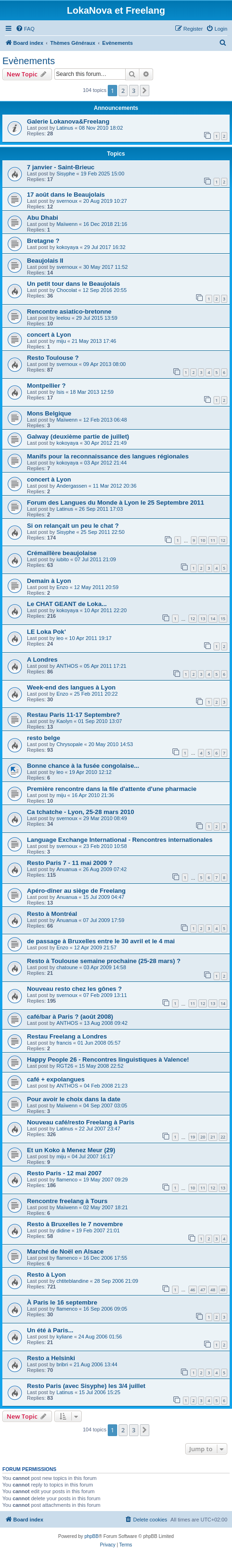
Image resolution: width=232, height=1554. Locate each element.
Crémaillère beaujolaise (61, 553)
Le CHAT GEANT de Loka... (67, 603)
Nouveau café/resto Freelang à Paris (80, 1122)
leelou (63, 318)
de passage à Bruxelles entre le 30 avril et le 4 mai (101, 941)
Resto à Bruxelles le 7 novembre (75, 1224)
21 (212, 1137)
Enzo (62, 587)
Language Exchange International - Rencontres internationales (120, 839)
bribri (62, 1364)
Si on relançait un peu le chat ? (73, 525)
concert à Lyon (49, 334)
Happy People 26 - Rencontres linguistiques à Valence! (108, 1059)
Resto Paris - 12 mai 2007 (64, 1173)
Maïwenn (66, 224)
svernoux (66, 201)
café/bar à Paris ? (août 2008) (70, 1016)
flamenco (66, 1179)
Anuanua (66, 869)
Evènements (28, 61)
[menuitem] (25, 28)
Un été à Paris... (50, 1330)
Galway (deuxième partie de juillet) (78, 436)
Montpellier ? (46, 385)
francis (63, 1043)
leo (59, 638)
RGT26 (64, 1066)
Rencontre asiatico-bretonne (69, 311)
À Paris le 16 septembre (62, 1302)
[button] (144, 90)
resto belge (43, 737)
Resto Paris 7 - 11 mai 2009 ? (69, 862)
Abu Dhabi (42, 217)
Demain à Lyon (49, 580)
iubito (62, 559)
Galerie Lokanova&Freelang (68, 121)
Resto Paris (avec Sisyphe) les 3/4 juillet (86, 1385)
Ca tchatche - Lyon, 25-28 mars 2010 (80, 811)
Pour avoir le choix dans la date (73, 1099)
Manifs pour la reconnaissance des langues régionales (108, 456)
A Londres (42, 659)
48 (212, 1290)
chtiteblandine (72, 1281)
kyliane (64, 1336)
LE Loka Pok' (46, 631)
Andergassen (71, 486)
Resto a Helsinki (51, 1358)
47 (202, 1290)
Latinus (64, 128)
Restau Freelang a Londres (67, 1036)
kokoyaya (67, 247)
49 (223, 1290)
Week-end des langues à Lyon (71, 687)
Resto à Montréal (52, 913)
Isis (60, 392)
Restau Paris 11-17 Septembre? (73, 714)
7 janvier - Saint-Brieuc (61, 167)
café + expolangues (56, 1079)
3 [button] (133, 90)
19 (192, 1137)
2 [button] (123, 90)
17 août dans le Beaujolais (66, 194)
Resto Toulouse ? (53, 357)
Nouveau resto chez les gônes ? (74, 988)
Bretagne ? (43, 240)
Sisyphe (65, 173)
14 (212, 618)
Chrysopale (69, 744)
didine (63, 1230)
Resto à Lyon (46, 1274)
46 (192, 1290)
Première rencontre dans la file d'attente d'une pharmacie (112, 788)
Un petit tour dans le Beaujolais (73, 283)
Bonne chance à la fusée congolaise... (83, 765)
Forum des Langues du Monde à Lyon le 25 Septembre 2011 (115, 502)
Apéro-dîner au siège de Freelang (76, 890)
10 (202, 540)
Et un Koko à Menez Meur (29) (71, 1150)
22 (223, 1137)
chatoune (66, 967)
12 (223, 540)
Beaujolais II (45, 260)
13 (202, 618)
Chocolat (66, 290)
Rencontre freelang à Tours (67, 1201)
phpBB (92, 1536)
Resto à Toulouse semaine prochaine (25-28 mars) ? (103, 960)
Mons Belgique (49, 413)
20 (202, 1137)
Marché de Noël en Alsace (65, 1251)
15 (223, 618)
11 (212, 540)
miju (61, 341)
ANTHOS (67, 666)
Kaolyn (64, 721)
